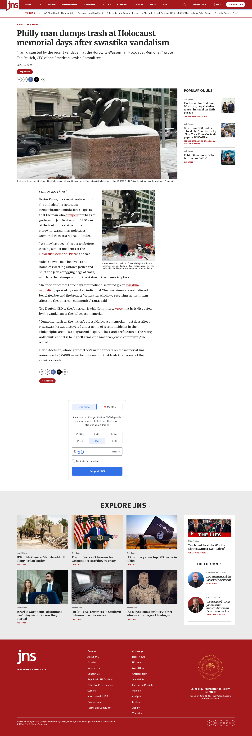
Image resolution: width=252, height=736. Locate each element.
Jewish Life (89, 4)
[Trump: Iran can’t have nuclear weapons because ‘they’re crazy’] (97, 532)
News (20, 24)
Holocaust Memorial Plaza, (58, 254)
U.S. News (33, 24)
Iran (39, 13)
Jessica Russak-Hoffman (200, 142)
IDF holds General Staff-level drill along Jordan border (41, 559)
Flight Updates (68, 13)
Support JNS (235, 4)
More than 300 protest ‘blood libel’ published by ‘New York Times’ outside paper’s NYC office (200, 133)
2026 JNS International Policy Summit (210, 690)
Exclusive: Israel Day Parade (91, 13)
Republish (24, 71)
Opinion (138, 4)
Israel (27, 4)
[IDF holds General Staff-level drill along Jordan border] (42, 532)
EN (217, 4)
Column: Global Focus (216, 572)
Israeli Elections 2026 (164, 13)
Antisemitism (69, 4)
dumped (71, 215)
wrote (118, 308)
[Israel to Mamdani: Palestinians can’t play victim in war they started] (42, 587)
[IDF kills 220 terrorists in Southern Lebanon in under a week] (97, 587)
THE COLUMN (210, 564)
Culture (106, 4)
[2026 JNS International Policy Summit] (210, 667)
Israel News (22, 553)
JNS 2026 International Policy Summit (194, 13)
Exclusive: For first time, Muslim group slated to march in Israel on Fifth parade (199, 108)
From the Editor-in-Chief (226, 13)
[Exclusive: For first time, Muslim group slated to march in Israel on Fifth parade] (228, 105)
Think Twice (193, 541)
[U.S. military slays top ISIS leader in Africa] (151, 532)
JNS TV (152, 4)
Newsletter (199, 4)
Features (122, 4)
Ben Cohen (211, 583)
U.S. (40, 4)
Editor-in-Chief (213, 597)
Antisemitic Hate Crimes (118, 13)
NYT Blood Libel (51, 13)
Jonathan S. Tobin (197, 553)
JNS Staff (188, 162)
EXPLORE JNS (126, 505)
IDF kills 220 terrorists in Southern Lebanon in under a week (96, 613)
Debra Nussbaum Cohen (195, 116)
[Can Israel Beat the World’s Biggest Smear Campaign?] (209, 528)
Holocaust (47, 380)
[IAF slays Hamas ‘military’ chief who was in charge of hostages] (151, 587)
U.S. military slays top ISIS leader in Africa (151, 559)
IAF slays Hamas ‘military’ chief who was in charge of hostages (149, 613)
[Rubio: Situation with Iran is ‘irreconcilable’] (228, 157)
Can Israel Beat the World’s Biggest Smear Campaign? (207, 547)
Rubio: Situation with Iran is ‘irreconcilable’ (200, 157)
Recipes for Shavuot (142, 13)
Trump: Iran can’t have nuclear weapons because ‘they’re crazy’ (94, 559)
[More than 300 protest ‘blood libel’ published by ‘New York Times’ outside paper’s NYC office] (228, 130)
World (52, 4)
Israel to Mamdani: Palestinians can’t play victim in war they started (39, 615)
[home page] (12, 5)
